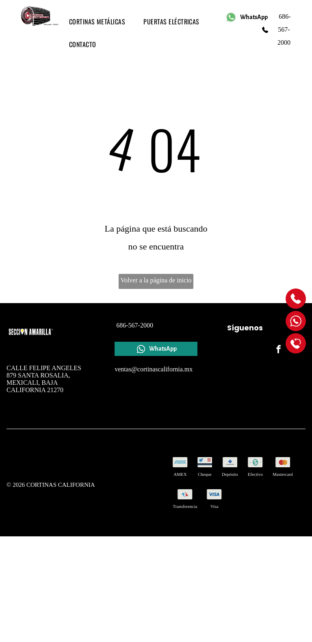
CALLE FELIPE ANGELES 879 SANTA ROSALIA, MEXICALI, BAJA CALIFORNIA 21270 (43, 378)
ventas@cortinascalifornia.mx (154, 369)
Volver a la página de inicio (155, 280)
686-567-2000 (283, 29)
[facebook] (278, 350)
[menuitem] (100, 21)
